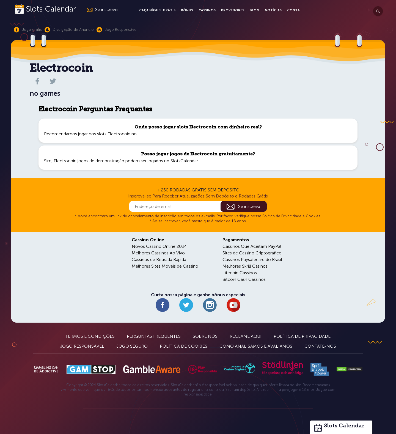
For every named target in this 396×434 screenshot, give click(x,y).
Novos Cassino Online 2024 (159, 246)
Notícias (273, 10)
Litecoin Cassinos (239, 272)
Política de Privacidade (302, 336)
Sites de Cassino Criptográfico (252, 253)
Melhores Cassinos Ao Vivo (158, 253)
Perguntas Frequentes (154, 336)
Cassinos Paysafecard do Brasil (252, 259)
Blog (254, 10)
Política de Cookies (183, 346)
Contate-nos (320, 346)
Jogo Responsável (82, 346)
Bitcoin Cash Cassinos (244, 279)
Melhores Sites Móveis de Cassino (165, 266)
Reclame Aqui (246, 336)
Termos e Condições (90, 336)
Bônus (187, 10)
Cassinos (207, 10)
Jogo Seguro (132, 346)
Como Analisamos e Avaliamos (255, 346)
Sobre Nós (205, 336)
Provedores (232, 10)
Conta (293, 10)
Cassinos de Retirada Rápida (159, 259)
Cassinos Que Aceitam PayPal (251, 246)
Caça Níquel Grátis (157, 10)
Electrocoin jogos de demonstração (89, 160)
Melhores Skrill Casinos (245, 266)
